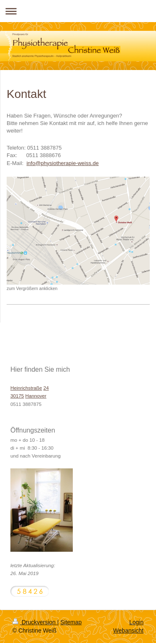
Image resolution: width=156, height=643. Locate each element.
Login (136, 622)
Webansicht (128, 630)
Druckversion (34, 622)
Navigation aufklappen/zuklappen (78, 11)
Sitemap (71, 622)
